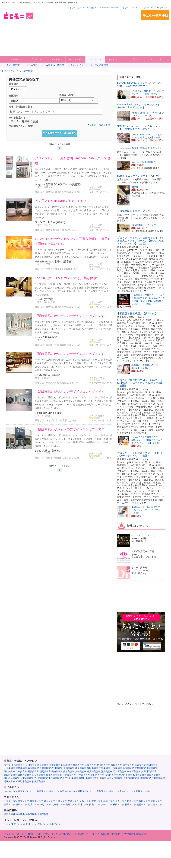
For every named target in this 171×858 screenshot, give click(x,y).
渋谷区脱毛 (31, 814)
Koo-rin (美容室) (44, 299)
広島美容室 (21, 771)
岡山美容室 (9, 771)
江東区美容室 (53, 775)
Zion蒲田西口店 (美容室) (49, 412)
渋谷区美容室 (111, 775)
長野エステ (120, 801)
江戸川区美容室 (149, 771)
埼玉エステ (49, 801)
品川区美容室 (97, 775)
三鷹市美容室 (158, 778)
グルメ (135, 59)
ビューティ (35, 59)
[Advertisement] (80, 32)
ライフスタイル (75, 59)
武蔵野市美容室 (23, 781)
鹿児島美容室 (93, 771)
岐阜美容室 (80, 768)
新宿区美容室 (125, 775)
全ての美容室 (13, 65)
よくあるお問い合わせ (62, 834)
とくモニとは (75, 8)
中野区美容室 (99, 778)
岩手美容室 (128, 765)
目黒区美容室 (38, 781)
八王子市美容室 (115, 778)
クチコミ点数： (97, 187)
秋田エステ (118, 804)
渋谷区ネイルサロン (67, 791)
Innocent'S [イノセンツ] (143, 225)
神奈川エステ (36, 801)
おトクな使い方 (91, 8)
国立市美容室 (38, 775)
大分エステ (106, 804)
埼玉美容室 (42, 765)
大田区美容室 (10, 775)
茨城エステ (73, 801)
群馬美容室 (78, 765)
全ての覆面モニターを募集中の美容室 (45, 65)
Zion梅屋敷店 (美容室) (47, 375)
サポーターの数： (98, 192)
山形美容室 (9, 768)
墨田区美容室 (153, 775)
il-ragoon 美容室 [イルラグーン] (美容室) (58, 184)
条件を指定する (17, 117)
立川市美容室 (41, 778)
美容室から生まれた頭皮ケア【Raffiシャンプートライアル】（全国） (140, 454)
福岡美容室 (45, 771)
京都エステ (97, 801)
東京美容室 (16, 765)
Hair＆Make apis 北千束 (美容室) (53, 261)
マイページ (16, 59)
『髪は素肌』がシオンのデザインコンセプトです (69, 316)
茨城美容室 (66, 765)
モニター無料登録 (155, 15)
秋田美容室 (152, 765)
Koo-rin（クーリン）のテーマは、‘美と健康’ (66, 278)
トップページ (8, 70)
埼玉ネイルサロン (126, 791)
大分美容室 (80, 771)
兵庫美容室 (128, 768)
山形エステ (156, 804)
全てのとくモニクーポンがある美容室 (89, 65)
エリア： (39, 187)
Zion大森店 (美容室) (46, 337)
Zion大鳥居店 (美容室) (47, 450)
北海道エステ (58, 804)
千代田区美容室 (70, 778)
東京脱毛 (20, 814)
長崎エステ (130, 804)
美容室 (7, 765)
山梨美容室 (90, 765)
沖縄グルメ (54, 824)
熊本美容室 (68, 771)
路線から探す (66, 95)
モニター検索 (26, 70)
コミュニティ (155, 59)
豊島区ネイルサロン (107, 791)
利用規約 (79, 834)
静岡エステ (45, 804)
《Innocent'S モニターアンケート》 (137, 211)
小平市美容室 (83, 775)
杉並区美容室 (139, 775)
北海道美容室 (103, 765)
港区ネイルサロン (87, 791)
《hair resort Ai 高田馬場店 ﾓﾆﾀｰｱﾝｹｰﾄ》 (139, 148)
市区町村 (13, 95)
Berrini (134, 187)
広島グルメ (42, 824)
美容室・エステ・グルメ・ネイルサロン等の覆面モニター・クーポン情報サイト (18, 16)
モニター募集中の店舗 (23, 121)
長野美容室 (45, 768)
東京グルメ (16, 824)
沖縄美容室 (106, 771)
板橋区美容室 (133, 771)
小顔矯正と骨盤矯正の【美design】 (137, 313)
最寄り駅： (40, 192)
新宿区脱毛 (42, 814)
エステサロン (55, 59)
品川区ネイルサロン (47, 791)
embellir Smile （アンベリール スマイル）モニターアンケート (138, 106)
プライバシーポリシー (15, 834)
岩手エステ (9, 804)
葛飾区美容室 (24, 775)
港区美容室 (9, 781)
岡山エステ (94, 804)
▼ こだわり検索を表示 (98, 125)
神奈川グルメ (30, 824)
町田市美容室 (144, 778)
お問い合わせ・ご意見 (39, 834)
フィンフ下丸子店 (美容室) (50, 222)
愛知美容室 (68, 768)
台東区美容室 (27, 778)
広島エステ (132, 801)
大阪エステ (85, 801)
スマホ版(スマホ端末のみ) (134, 834)
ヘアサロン (95, 59)
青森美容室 (116, 765)
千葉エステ (61, 801)
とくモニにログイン (130, 8)
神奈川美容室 (30, 765)
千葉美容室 (54, 765)
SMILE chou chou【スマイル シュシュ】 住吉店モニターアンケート (138, 128)
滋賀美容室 (152, 768)
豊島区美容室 (85, 778)
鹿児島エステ (143, 804)
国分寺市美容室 (68, 775)
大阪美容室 (116, 768)
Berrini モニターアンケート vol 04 (138, 175)
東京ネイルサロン (27, 791)
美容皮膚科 (9, 814)
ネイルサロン (115, 59)
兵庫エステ (108, 801)
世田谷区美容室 (11, 778)
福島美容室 (21, 768)
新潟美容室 (33, 768)
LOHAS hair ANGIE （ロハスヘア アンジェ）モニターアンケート (140, 84)
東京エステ (23, 801)
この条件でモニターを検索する (59, 133)
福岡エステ (144, 801)
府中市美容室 (130, 778)
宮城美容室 (140, 765)
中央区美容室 (55, 778)
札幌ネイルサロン (145, 791)
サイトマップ (92, 834)
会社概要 (115, 834)
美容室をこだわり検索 (21, 126)
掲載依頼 (105, 834)
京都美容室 (140, 768)
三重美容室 (104, 768)
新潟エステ (156, 801)
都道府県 (13, 84)
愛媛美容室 (33, 771)
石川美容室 (57, 768)
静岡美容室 (92, 768)
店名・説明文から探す (21, 106)
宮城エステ (33, 804)
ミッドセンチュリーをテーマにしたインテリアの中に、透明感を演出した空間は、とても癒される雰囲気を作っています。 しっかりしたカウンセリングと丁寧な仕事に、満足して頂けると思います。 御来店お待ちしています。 (73, 253)
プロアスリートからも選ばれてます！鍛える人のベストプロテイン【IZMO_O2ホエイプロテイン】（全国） (140, 240)
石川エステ (83, 804)
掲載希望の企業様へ (110, 8)
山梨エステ (71, 804)
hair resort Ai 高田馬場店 (143, 162)
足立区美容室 (119, 771)
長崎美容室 (57, 771)
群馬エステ (21, 804)
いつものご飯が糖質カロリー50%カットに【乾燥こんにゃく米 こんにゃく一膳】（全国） (140, 383)
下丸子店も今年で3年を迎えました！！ (62, 201)
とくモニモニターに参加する (155, 8)
